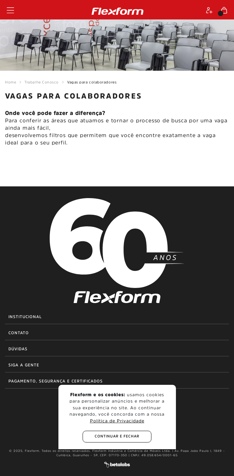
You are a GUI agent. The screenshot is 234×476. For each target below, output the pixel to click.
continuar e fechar (117, 436)
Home (10, 82)
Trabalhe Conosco (42, 82)
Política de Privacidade (117, 421)
